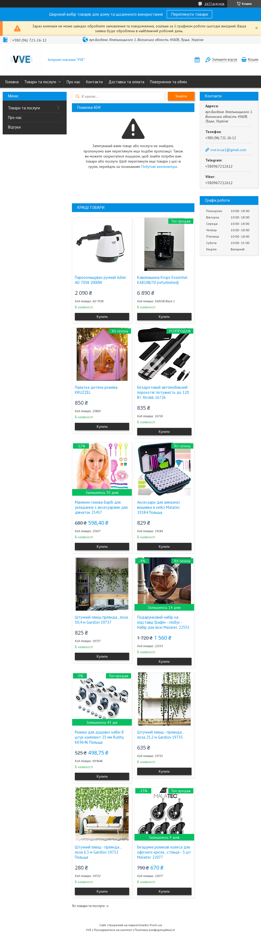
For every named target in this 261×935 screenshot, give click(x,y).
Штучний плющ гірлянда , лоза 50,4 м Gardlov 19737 (101, 620)
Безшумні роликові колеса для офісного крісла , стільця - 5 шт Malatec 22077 (164, 852)
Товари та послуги (40, 82)
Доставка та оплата (126, 82)
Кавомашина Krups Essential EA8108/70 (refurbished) (162, 280)
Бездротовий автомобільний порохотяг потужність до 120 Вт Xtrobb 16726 (163, 392)
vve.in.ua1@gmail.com (228, 149)
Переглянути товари (189, 14)
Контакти (94, 82)
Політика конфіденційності (154, 930)
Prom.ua (156, 925)
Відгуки (14, 127)
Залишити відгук (224, 59)
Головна (12, 82)
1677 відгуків (215, 4)
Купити (102, 316)
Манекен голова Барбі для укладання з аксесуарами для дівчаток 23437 (101, 507)
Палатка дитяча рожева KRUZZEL (96, 390)
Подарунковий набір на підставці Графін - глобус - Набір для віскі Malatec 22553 (163, 622)
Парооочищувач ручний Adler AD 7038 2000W (100, 280)
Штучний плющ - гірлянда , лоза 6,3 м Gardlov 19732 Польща (98, 852)
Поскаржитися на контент (113, 930)
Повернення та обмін (168, 82)
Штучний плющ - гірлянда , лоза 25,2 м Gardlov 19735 (160, 735)
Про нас (73, 82)
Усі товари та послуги (88, 906)
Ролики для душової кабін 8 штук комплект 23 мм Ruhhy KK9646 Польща (99, 737)
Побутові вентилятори (159, 166)
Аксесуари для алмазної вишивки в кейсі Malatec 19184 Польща (158, 507)
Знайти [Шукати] (181, 96)
